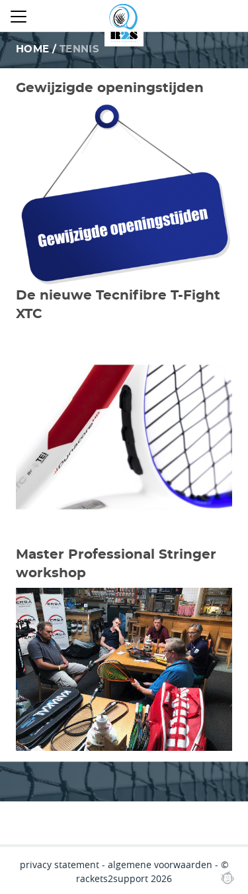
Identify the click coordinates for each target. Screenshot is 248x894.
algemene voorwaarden (160, 864)
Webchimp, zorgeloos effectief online (227, 877)
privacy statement (59, 864)
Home (33, 49)
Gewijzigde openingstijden (110, 88)
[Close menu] (18, 17)
